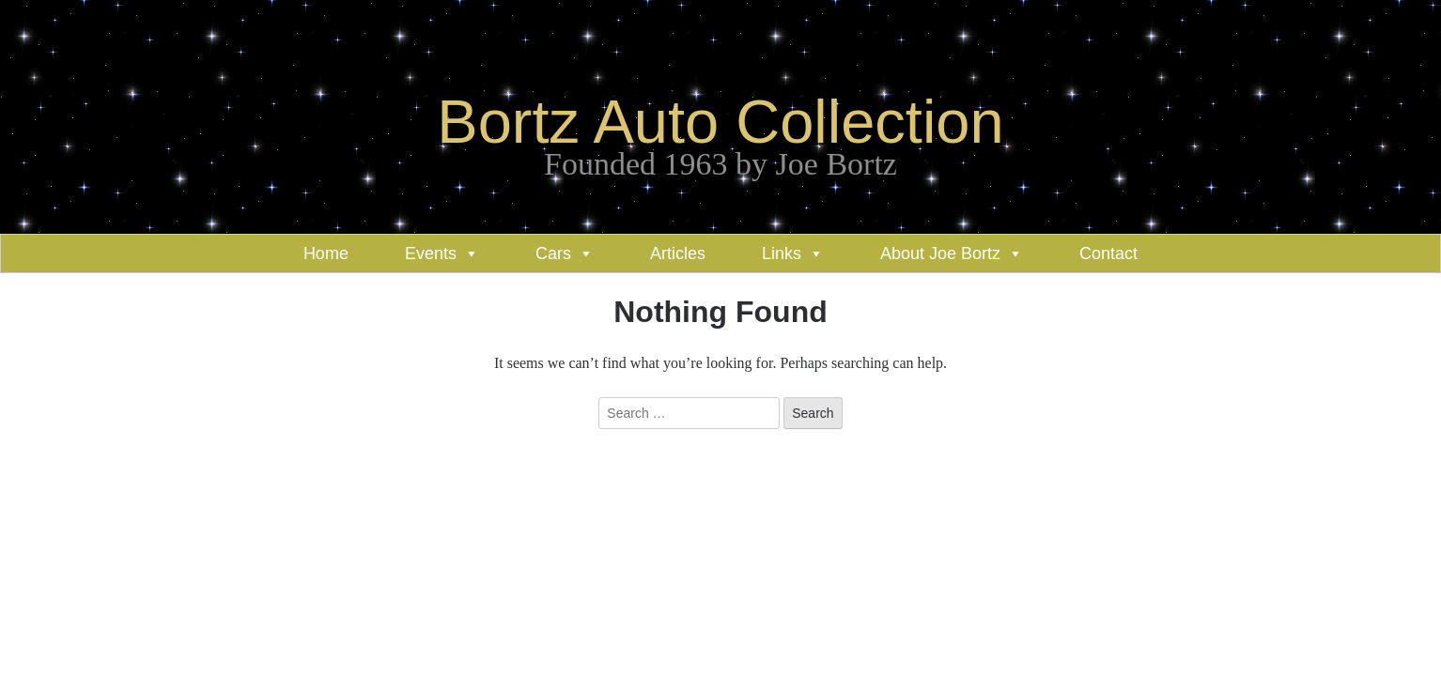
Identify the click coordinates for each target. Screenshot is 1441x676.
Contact (1108, 253)
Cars (553, 253)
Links (781, 253)
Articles (677, 253)
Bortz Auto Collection (720, 121)
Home (326, 253)
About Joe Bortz (940, 253)
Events (431, 253)
